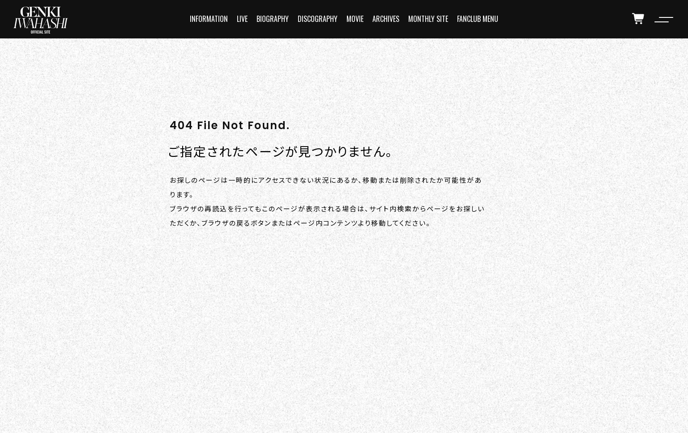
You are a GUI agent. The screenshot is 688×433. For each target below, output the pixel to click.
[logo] (40, 20)
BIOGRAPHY (272, 18)
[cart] (638, 18)
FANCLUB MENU (477, 18)
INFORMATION (209, 18)
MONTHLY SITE (428, 18)
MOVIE (354, 18)
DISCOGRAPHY (318, 18)
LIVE (242, 18)
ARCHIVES (385, 18)
